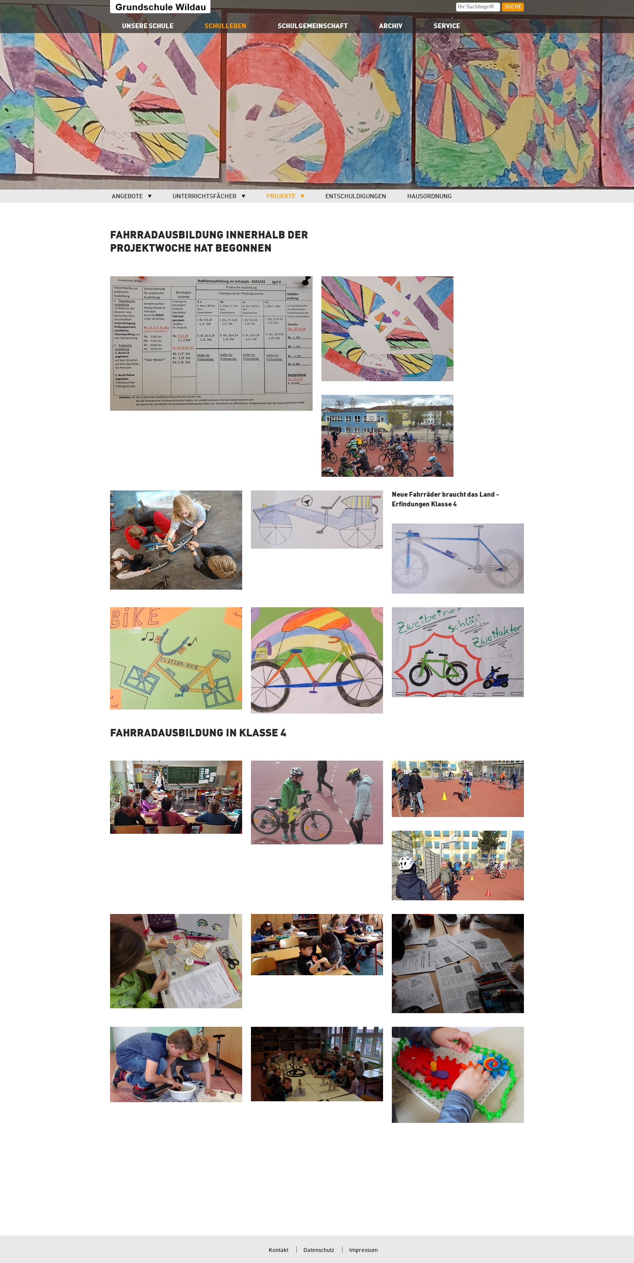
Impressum (363, 1250)
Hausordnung (429, 196)
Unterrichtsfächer (204, 196)
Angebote (127, 196)
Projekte (280, 196)
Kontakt (278, 1250)
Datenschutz (318, 1250)
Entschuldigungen (355, 196)
